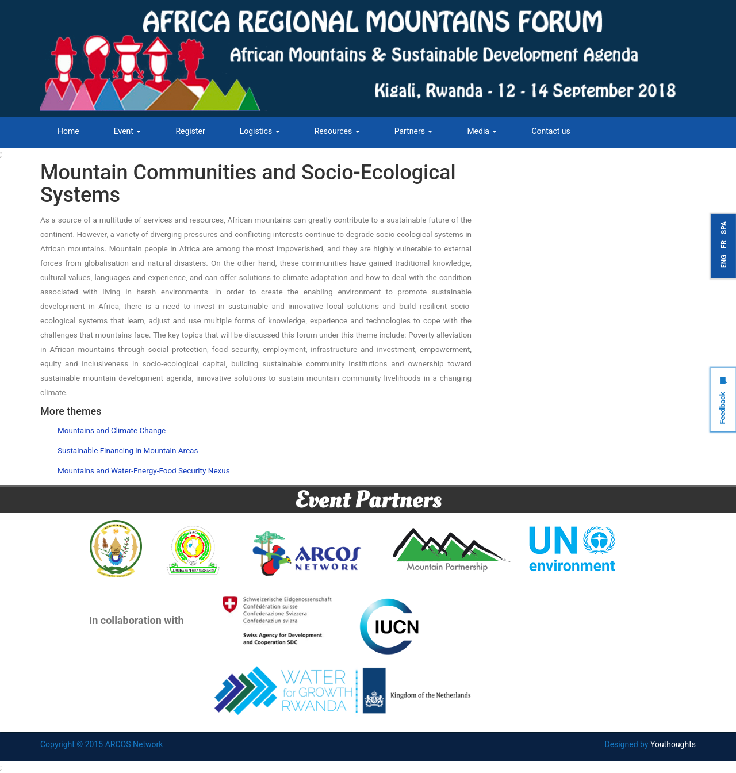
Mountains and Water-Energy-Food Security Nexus (143, 470)
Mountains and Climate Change (111, 430)
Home (68, 131)
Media (482, 131)
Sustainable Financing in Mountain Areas (127, 450)
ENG (724, 260)
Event (127, 131)
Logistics (260, 131)
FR (724, 244)
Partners (413, 131)
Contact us (550, 131)
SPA (724, 227)
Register (190, 131)
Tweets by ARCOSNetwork (544, 167)
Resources (337, 131)
